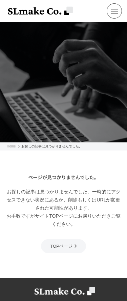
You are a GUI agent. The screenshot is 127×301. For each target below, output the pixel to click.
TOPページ (61, 246)
